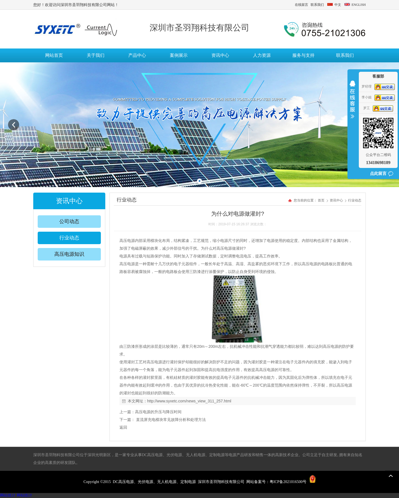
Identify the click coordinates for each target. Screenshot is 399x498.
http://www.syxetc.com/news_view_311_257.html (189, 401)
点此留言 (378, 173)
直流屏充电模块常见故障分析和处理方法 (170, 419)
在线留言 (301, 5)
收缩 (352, 103)
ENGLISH (355, 5)
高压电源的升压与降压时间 (158, 412)
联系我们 (317, 5)
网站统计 (8, 495)
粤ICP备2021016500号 (288, 482)
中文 (334, 5)
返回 (123, 427)
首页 (321, 200)
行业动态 (354, 200)
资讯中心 (337, 200)
